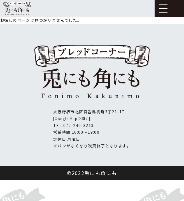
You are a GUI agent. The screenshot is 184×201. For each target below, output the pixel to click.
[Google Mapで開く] (71, 118)
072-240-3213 (78, 125)
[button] (163, 8)
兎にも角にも (100, 172)
